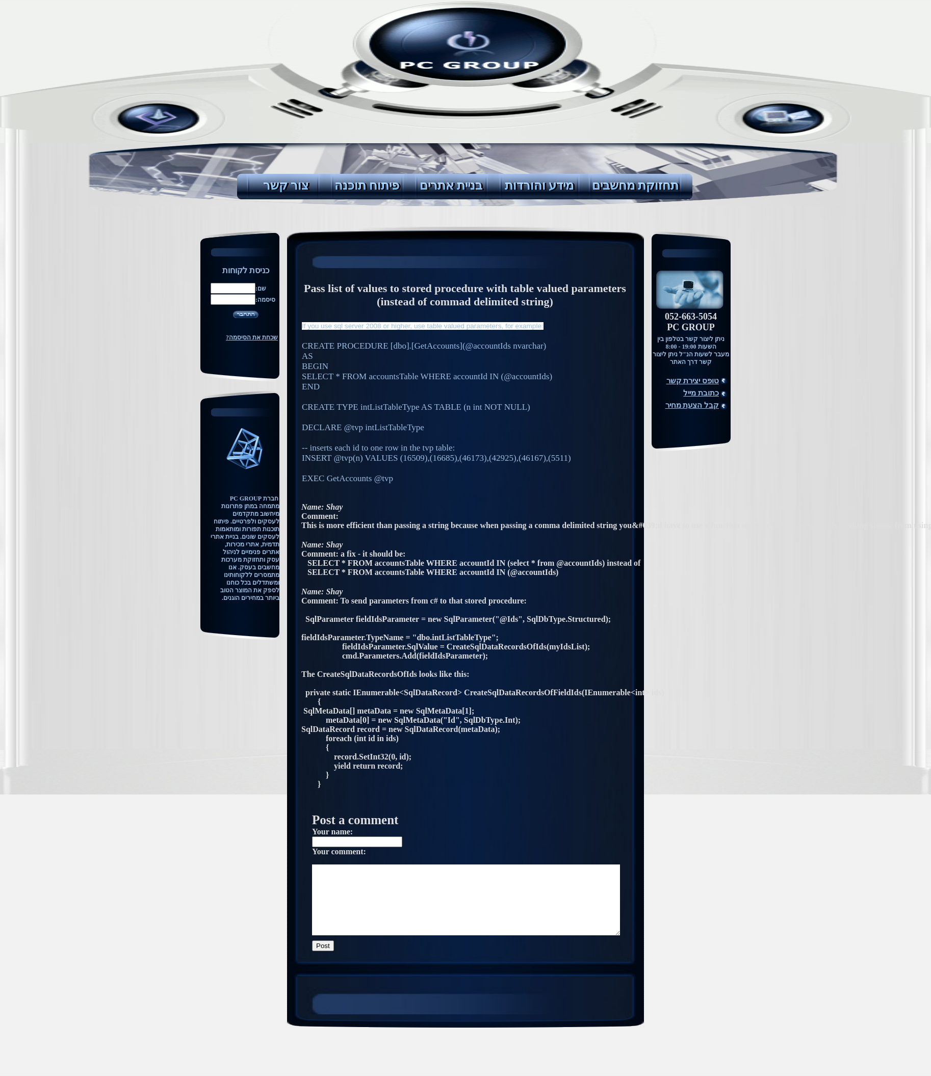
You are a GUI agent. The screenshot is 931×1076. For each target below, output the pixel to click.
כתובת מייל (701, 393)
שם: (260, 288)
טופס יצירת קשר (692, 381)
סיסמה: (265, 299)
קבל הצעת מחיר (692, 405)
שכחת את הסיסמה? (252, 337)
